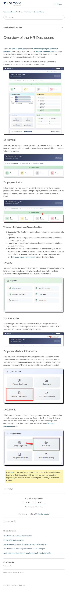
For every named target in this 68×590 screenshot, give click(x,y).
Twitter (8, 489)
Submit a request (42, 514)
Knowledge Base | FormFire (12, 12)
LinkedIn (11, 489)
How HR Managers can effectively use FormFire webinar (25, 544)
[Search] (34, 17)
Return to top (9, 521)
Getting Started (39, 12)
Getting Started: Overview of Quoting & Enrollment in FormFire (27, 553)
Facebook (4, 489)
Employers (27, 12)
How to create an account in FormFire (17, 536)
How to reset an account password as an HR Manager (24, 549)
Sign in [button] (59, 4)
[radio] (28, 502)
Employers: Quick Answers (13, 540)
